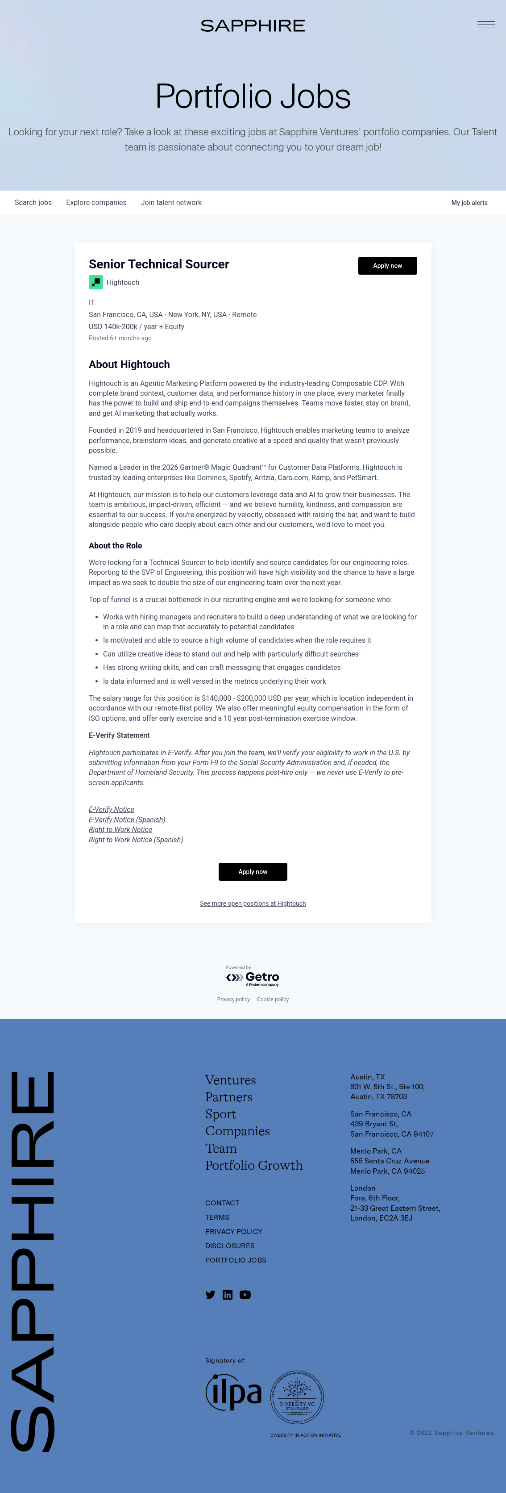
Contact (223, 1205)
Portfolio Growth (255, 1168)
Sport (221, 1115)
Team (221, 1150)
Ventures (231, 1080)
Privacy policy (233, 999)
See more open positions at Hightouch (253, 903)
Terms (217, 1219)
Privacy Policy (234, 1234)
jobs (33, 202)
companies (96, 202)
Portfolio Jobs (236, 1262)
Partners (229, 1098)
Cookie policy (273, 999)
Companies (238, 1133)
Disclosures (230, 1248)
